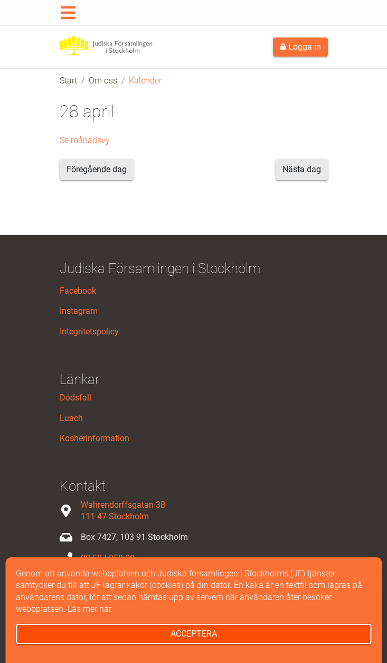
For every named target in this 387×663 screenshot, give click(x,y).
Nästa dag (301, 169)
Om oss (103, 81)
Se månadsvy (85, 140)
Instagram (79, 311)
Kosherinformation (94, 438)
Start (68, 81)
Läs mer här (89, 609)
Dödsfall (75, 398)
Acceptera (194, 634)
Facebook (78, 291)
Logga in (300, 47)
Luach (71, 418)
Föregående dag (97, 169)
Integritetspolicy (89, 331)
